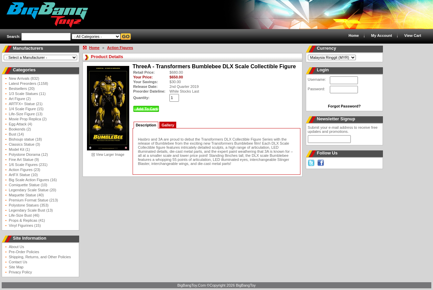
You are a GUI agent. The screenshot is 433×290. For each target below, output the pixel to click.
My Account (381, 35)
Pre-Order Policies (24, 252)
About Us (16, 247)
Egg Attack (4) (20, 124)
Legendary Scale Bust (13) (31, 210)
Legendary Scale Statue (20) (32, 190)
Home (353, 35)
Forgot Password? (344, 106)
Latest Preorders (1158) (28, 83)
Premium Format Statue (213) (33, 200)
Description (146, 125)
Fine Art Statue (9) (24, 160)
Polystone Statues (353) (28, 205)
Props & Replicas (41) (27, 220)
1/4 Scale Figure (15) (26, 109)
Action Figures (120, 48)
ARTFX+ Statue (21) (26, 104)
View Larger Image (110, 154)
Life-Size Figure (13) (26, 114)
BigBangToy (246, 285)
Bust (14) (16, 134)
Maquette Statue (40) (26, 195)
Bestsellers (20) (22, 89)
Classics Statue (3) (24, 144)
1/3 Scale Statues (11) (27, 94)
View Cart (412, 35)
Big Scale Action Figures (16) (33, 180)
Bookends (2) (20, 129)
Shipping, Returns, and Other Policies (40, 257)
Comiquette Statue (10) (28, 185)
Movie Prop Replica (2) (28, 119)
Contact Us (18, 262)
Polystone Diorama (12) (28, 154)
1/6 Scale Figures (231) (28, 165)
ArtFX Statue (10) (23, 175)
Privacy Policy (20, 272)
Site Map (16, 267)
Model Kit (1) (19, 149)
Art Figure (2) (20, 99)
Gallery (168, 125)
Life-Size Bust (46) (24, 215)
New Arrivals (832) (24, 78)
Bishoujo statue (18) (25, 139)
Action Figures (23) (24, 170)
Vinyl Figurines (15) (25, 225)
